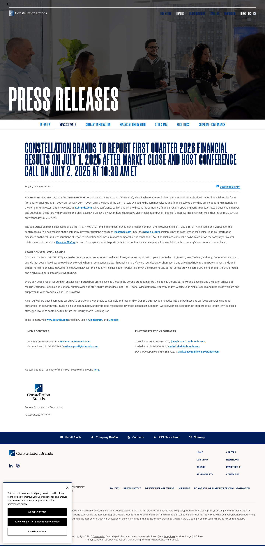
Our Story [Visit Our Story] (165, 13)
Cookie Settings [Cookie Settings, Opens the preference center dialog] (37, 531)
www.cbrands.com (57, 320)
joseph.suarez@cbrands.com (188, 342)
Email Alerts (70, 438)
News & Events (68, 125)
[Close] (67, 488)
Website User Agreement (159, 489)
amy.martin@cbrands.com (75, 342)
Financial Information (133, 125)
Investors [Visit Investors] (248, 13)
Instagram (96, 320)
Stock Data (161, 125)
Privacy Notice (132, 489)
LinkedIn (113, 320)
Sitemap (197, 438)
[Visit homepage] (28, 13)
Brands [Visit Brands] (180, 13)
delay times (169, 537)
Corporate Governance (212, 125)
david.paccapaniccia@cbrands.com (198, 352)
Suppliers (184, 489)
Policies (114, 489)
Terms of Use (171, 540)
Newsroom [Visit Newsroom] (230, 13)
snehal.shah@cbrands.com (184, 347)
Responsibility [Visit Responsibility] (197, 13)
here (96, 370)
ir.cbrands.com (83, 208)
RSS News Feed (166, 438)
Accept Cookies (37, 511)
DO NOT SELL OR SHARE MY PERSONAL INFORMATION (222, 489)
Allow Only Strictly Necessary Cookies (37, 521)
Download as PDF (228, 186)
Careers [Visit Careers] (215, 13)
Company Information (98, 125)
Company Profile (104, 438)
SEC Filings (183, 125)
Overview (45, 125)
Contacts (135, 438)
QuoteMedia (99, 537)
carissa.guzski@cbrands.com (80, 347)
